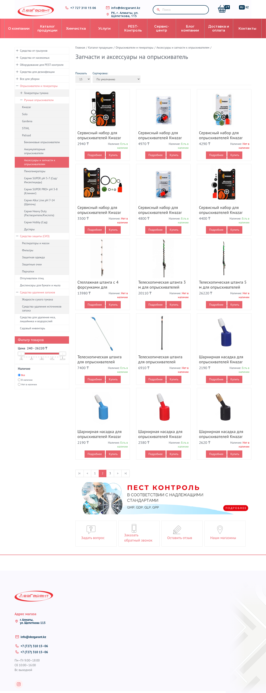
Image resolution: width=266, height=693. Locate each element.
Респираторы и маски (35, 248)
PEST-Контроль (133, 34)
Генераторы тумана (36, 98)
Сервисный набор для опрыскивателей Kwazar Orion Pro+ (221, 143)
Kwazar (26, 112)
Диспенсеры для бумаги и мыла (40, 291)
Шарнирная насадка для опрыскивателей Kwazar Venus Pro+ (100, 442)
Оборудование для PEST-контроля (41, 70)
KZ (249, 8)
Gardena (27, 126)
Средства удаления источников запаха (42, 314)
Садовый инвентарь (32, 334)
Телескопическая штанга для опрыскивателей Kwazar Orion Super (160, 367)
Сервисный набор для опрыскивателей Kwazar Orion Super (99, 218)
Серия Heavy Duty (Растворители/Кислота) (39, 218)
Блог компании (190, 34)
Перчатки (28, 277)
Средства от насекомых (35, 63)
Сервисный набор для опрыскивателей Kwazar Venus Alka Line (160, 218)
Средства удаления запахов (37, 298)
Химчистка (76, 34)
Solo (25, 119)
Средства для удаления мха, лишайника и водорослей (38, 324)
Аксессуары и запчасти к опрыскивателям (39, 167)
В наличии (26, 385)
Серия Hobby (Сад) (35, 227)
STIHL (26, 133)
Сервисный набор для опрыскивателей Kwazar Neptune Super (99, 143)
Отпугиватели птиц (32, 283)
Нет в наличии (29, 389)
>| (125, 479)
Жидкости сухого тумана (37, 305)
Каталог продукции (47, 34)
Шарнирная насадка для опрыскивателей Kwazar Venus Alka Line (221, 367)
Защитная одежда (33, 263)
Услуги (104, 34)
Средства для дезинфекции (37, 77)
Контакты (247, 34)
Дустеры (29, 235)
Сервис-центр (161, 34)
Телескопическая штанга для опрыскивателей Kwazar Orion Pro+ (100, 367)
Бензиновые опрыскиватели (42, 147)
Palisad (26, 141)
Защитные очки (32, 270)
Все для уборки (29, 84)
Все (23, 380)
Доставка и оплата (218, 34)
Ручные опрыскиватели (39, 105)
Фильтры (27, 255)
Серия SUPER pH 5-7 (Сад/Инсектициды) (40, 185)
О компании (19, 34)
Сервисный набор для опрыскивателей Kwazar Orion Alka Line (160, 143)
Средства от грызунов (33, 56)
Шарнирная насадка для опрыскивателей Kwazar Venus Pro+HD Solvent (221, 442)
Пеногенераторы (34, 176)
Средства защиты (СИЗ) (34, 241)
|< (80, 479)
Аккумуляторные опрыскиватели (34, 156)
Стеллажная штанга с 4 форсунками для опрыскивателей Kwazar (99, 292)
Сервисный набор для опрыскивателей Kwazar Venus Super (221, 218)
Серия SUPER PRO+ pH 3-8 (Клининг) (41, 196)
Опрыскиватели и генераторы (39, 91)
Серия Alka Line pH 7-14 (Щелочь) (39, 207)
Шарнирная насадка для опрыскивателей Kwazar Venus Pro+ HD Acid (160, 442)
